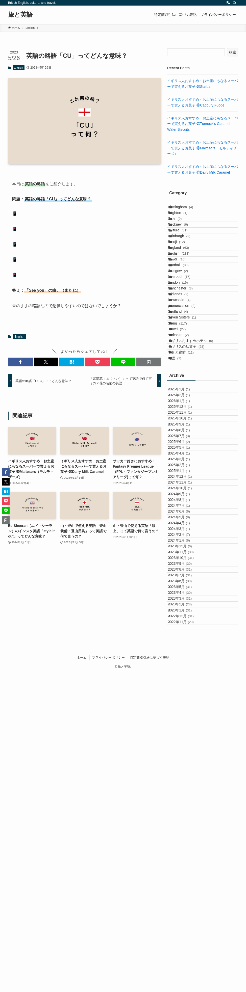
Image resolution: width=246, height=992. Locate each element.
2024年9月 (183, 707)
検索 (232, 52)
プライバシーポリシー (108, 976)
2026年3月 (183, 518)
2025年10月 (184, 571)
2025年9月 (183, 581)
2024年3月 (183, 770)
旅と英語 (20, 15)
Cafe (180, 230)
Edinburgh (185, 262)
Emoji (182, 272)
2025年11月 (184, 560)
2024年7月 (183, 728)
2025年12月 (184, 550)
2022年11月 (185, 938)
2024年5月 (183, 749)
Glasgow (183, 325)
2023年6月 (184, 864)
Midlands (184, 367)
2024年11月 (184, 686)
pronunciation (187, 388)
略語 (180, 482)
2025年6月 (183, 612)
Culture (183, 251)
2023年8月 (184, 843)
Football (184, 314)
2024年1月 (183, 791)
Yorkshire (184, 440)
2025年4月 (183, 633)
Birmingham (186, 209)
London (183, 346)
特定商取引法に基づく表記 (149, 976)
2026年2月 (183, 528)
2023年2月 (184, 906)
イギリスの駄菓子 (192, 461)
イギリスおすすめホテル (196, 451)
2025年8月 (183, 591)
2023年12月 (184, 801)
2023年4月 (184, 885)
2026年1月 (183, 539)
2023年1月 (184, 917)
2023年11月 (185, 812)
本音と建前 (186, 472)
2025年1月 (183, 665)
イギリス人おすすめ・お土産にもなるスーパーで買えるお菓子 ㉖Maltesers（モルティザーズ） (202, 148)
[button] (20, 362)
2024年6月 (183, 738)
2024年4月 (183, 759)
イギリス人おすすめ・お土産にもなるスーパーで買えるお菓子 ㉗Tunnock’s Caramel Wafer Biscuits (202, 123)
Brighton (183, 220)
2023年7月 (184, 854)
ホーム (82, 976)
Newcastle (185, 377)
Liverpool (185, 335)
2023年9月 (184, 833)
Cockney (183, 241)
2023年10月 (185, 822)
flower (182, 304)
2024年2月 (183, 781)
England (184, 283)
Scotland (183, 398)
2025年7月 (183, 602)
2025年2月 (183, 655)
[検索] (234, 3)
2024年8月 (183, 717)
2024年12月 (184, 676)
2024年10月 (184, 696)
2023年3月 (184, 896)
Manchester (186, 356)
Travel (182, 430)
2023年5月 (184, 875)
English (18, 67)
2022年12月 (185, 927)
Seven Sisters (188, 409)
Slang (183, 419)
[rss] (228, 3)
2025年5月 (183, 623)
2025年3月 (183, 644)
